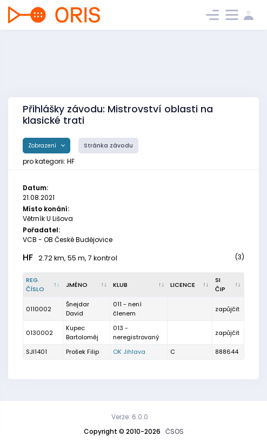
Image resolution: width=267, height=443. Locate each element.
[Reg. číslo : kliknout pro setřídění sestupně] (43, 285)
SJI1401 (36, 351)
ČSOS (174, 431)
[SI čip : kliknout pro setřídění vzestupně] (228, 285)
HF (28, 257)
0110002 (38, 309)
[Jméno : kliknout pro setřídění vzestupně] (86, 285)
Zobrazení (43, 146)
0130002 (39, 332)
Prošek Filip (82, 351)
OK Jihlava (129, 351)
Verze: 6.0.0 (129, 416)
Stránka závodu (108, 146)
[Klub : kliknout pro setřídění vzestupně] (139, 285)
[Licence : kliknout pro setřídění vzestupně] (190, 285)
